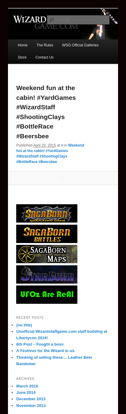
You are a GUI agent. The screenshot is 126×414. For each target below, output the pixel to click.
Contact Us (44, 57)
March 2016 (27, 386)
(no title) (24, 325)
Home (23, 45)
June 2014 (25, 392)
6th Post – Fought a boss (40, 344)
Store (22, 57)
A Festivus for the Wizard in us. (45, 350)
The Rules (44, 45)
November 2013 (31, 405)
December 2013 (30, 399)
